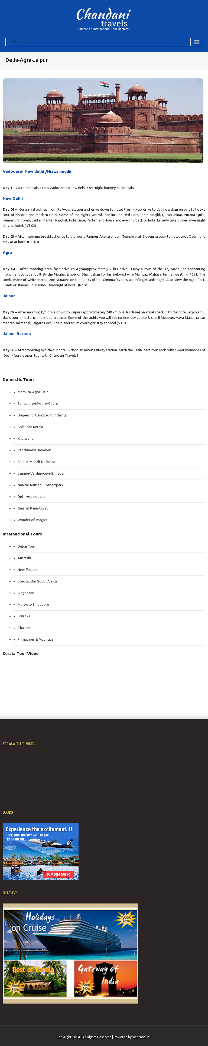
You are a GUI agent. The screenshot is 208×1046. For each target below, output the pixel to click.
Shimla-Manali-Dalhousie (37, 462)
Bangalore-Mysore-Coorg (38, 403)
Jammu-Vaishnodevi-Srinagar (41, 473)
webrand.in (140, 1037)
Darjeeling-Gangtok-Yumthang (42, 415)
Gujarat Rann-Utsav (33, 508)
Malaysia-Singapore (33, 604)
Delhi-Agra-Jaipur (32, 496)
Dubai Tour (26, 546)
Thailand (24, 628)
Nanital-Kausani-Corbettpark (40, 485)
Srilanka (24, 616)
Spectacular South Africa (37, 581)
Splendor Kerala (30, 427)
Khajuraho (26, 438)
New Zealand (28, 569)
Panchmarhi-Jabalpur (34, 450)
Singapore (26, 593)
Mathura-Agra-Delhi (33, 392)
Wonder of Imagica (33, 520)
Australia (25, 558)
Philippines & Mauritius (35, 639)
